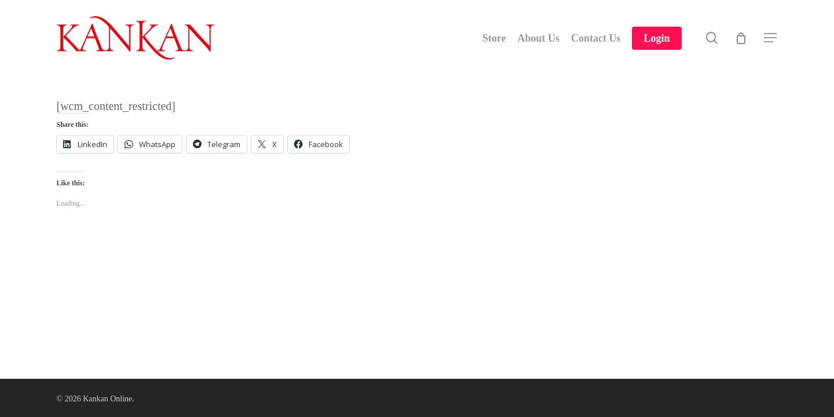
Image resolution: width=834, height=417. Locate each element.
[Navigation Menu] (771, 38)
